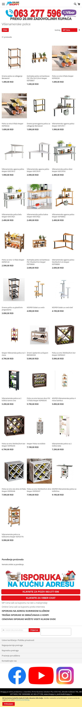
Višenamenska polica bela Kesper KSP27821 (12, 215)
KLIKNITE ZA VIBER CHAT (40, 598)
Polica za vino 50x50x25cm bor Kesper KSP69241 (64, 354)
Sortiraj (57, 30)
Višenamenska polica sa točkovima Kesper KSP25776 (12, 535)
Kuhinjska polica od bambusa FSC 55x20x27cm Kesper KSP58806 (38, 262)
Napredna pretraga (10, 650)
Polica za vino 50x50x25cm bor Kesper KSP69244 (13, 444)
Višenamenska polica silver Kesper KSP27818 (62, 170)
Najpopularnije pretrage (12, 645)
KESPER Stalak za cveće (35, 307)
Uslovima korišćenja (22, 700)
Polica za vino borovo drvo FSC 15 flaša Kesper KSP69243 (38, 399)
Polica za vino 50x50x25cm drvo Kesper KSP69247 (39, 490)
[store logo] (12, 3)
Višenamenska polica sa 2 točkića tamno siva (11, 399)
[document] (41, 701)
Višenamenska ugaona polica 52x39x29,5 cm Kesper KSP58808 (63, 262)
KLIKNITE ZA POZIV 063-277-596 (41, 591)
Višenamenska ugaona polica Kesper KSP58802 (63, 215)
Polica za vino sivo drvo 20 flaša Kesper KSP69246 (14, 490)
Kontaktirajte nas (9, 661)
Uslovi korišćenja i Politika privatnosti (18, 640)
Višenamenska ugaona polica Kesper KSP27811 (63, 124)
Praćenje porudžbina (11, 655)
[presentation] (56, 631)
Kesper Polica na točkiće (36, 443)
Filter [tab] (5, 30)
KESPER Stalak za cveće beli (62, 307)
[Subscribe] (34, 630)
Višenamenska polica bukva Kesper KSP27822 (37, 215)
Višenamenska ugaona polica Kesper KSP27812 (13, 170)
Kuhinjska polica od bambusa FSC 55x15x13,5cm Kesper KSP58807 (38, 78)
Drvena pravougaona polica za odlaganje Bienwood (38, 124)
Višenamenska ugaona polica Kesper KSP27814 (38, 170)
